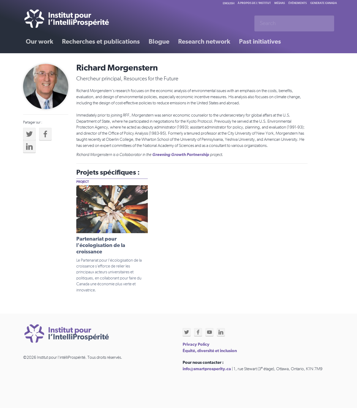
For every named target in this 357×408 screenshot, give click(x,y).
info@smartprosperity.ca (207, 369)
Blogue (159, 42)
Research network (204, 42)
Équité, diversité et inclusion (210, 351)
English (228, 3)
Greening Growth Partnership (180, 155)
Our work (39, 42)
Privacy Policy (196, 344)
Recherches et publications (101, 42)
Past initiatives (260, 42)
